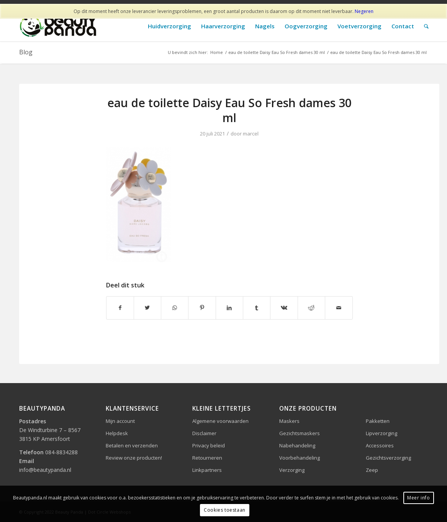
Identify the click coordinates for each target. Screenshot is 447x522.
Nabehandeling (297, 445)
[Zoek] (426, 26)
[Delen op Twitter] (147, 308)
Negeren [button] (364, 11)
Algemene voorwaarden (220, 421)
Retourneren (207, 457)
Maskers (289, 421)
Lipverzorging (381, 433)
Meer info (418, 497)
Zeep (372, 470)
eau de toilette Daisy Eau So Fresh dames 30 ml (229, 110)
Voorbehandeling (299, 457)
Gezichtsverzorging (388, 457)
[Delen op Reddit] (311, 308)
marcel (251, 133)
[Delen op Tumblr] (256, 308)
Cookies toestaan (225, 510)
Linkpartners (207, 470)
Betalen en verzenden (132, 445)
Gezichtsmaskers (299, 433)
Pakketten (378, 421)
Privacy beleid (208, 445)
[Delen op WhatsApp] (174, 308)
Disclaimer (204, 433)
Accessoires (380, 445)
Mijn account (120, 421)
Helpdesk (117, 433)
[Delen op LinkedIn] (229, 308)
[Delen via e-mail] (338, 308)
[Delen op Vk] (283, 308)
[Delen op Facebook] (120, 308)
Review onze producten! (134, 457)
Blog (26, 52)
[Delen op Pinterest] (201, 308)
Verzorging (292, 470)
